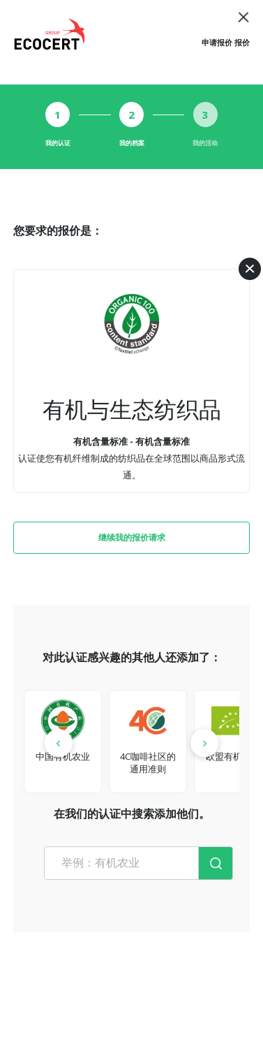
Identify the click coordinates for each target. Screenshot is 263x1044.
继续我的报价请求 (131, 537)
